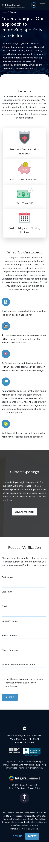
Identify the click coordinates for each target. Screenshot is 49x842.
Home (4, 12)
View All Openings (24, 511)
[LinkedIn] (24, 728)
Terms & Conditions (18, 788)
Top (24, 797)
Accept (32, 836)
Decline (17, 836)
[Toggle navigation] (42, 5)
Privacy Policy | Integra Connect (24, 829)
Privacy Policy (34, 788)
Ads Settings (41, 819)
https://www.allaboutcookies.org (24, 825)
